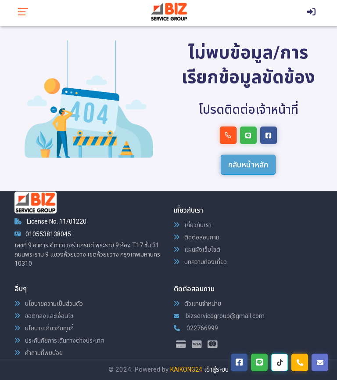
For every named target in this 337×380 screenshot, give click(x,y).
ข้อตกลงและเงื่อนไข (43, 315)
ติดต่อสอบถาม (196, 237)
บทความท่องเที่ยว (200, 261)
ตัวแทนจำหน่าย (197, 303)
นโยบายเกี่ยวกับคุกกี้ (44, 328)
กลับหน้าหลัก (248, 164)
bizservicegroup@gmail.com (219, 315)
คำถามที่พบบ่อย (38, 352)
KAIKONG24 (186, 369)
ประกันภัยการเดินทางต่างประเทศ (59, 340)
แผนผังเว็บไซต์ (197, 249)
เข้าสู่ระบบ (216, 369)
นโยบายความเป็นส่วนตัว (48, 303)
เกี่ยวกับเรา (193, 224)
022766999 (196, 328)
